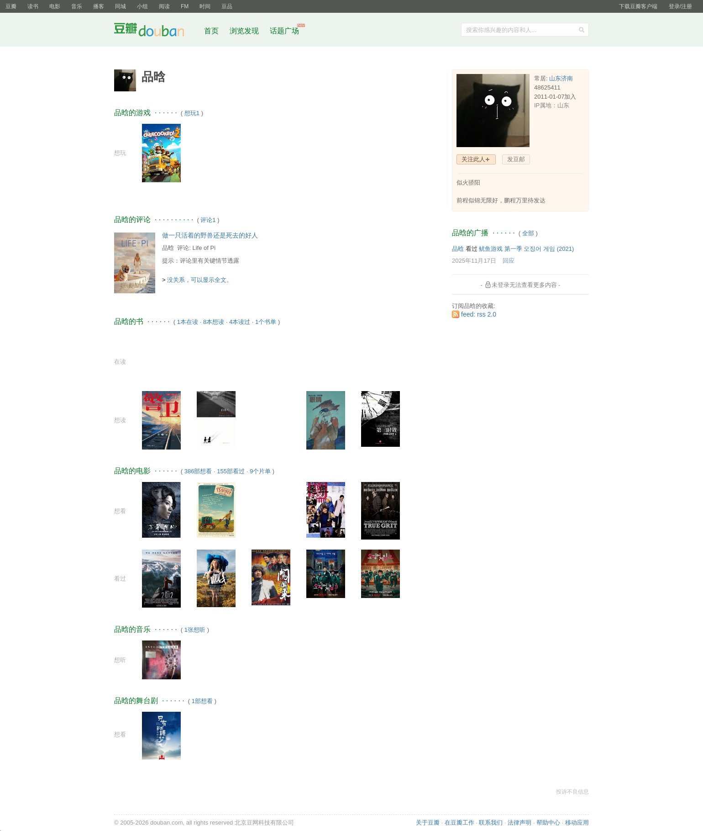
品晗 (168, 247)
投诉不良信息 (572, 792)
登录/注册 (680, 6)
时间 (204, 6)
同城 (120, 6)
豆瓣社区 (156, 31)
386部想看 (198, 471)
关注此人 (473, 159)
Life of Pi (203, 247)
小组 (142, 6)
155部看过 (231, 471)
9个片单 (260, 471)
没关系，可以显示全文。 (199, 279)
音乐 (76, 6)
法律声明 (519, 822)
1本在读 (187, 321)
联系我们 (491, 822)
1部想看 (202, 701)
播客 (98, 6)
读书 (32, 6)
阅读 (164, 6)
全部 (528, 233)
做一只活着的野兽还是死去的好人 (210, 235)
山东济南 (561, 78)
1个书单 (265, 321)
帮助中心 (548, 822)
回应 (508, 260)
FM (185, 6)
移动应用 (577, 822)
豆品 (226, 6)
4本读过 (239, 321)
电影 (54, 6)
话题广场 (284, 31)
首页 (211, 31)
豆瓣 (10, 6)
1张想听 (194, 629)
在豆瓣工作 (459, 822)
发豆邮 (516, 159)
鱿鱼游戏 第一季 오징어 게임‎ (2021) (526, 248)
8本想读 (213, 321)
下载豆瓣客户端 (638, 6)
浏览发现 (245, 31)
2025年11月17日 (474, 260)
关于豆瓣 (428, 822)
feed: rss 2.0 (478, 314)
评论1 (207, 220)
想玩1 (191, 113)
